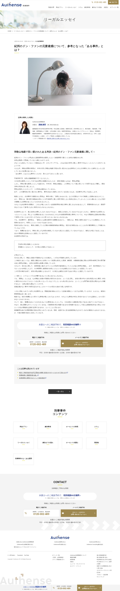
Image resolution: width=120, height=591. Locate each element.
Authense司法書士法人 (60, 544)
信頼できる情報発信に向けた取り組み (104, 567)
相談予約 (113, 2)
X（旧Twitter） (12, 555)
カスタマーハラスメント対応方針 (104, 571)
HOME (9, 31)
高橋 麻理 (42, 125)
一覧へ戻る (63, 391)
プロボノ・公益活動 (102, 574)
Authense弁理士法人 (95, 542)
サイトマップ (100, 576)
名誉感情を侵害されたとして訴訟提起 (32, 378)
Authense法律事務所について (78, 555)
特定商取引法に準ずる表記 (104, 559)
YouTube (26, 555)
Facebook (20, 555)
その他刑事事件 (39, 41)
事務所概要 (73, 557)
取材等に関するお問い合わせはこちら (58, 138)
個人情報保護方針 (102, 555)
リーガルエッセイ (70, 7)
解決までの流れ (97, 7)
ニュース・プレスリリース (77, 564)
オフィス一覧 (56, 555)
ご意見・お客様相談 (57, 557)
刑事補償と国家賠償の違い (28, 375)
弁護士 (106, 7)
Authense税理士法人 (60, 542)
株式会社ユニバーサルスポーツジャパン (25, 547)
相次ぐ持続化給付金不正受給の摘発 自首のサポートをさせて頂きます (43, 372)
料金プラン (59, 7)
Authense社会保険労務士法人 (25, 544)
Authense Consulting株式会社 (95, 544)
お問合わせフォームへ (89, 587)
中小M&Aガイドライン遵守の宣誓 (104, 563)
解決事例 (87, 7)
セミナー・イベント (75, 566)
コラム (80, 7)
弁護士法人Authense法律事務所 (25, 542)
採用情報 (72, 559)
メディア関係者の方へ (58, 559)
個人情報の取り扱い (102, 557)
